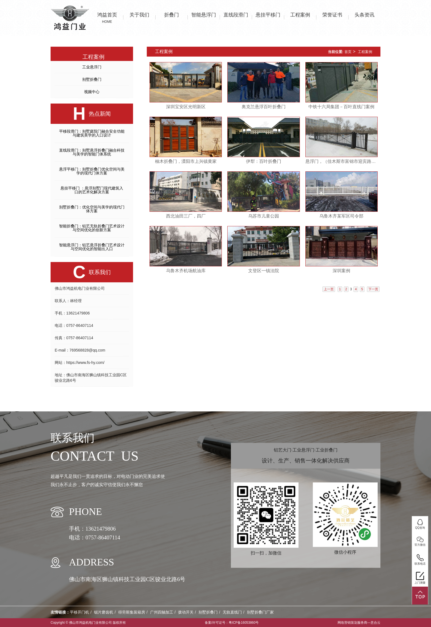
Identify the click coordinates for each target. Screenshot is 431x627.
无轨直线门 (232, 612)
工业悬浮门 (91, 67)
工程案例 (365, 52)
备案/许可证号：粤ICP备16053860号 (232, 622)
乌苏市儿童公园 (263, 216)
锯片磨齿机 (103, 612)
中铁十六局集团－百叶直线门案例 (341, 106)
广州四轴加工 (161, 612)
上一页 (329, 289)
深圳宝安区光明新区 (186, 106)
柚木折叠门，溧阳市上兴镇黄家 (186, 161)
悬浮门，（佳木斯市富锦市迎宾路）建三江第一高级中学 (341, 161)
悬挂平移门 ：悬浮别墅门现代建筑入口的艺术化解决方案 (91, 190)
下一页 (373, 289)
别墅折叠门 (91, 79)
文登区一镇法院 (263, 270)
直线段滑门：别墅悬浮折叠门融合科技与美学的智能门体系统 (92, 152)
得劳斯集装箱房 (131, 612)
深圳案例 (341, 270)
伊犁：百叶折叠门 (263, 161)
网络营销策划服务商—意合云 (359, 622)
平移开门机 (79, 612)
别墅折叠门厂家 (260, 612)
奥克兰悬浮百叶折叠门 (264, 106)
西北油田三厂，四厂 (186, 216)
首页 (348, 52)
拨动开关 (186, 612)
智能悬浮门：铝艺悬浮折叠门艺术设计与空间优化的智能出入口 (92, 247)
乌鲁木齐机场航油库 (186, 270)
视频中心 (92, 92)
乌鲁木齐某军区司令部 (341, 216)
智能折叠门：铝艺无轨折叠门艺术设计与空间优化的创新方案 (92, 228)
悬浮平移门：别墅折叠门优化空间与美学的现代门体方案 (92, 171)
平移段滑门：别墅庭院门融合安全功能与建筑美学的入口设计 (92, 133)
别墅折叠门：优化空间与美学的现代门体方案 (92, 209)
